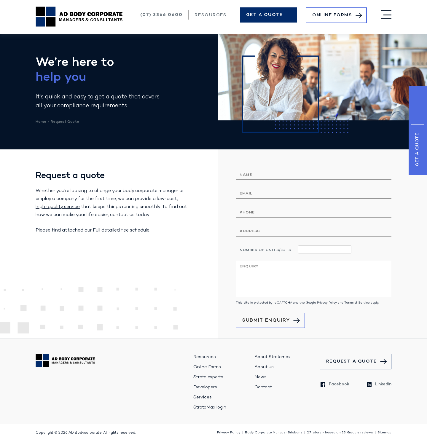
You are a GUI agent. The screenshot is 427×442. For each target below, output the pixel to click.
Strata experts (208, 377)
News (260, 377)
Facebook (335, 384)
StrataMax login (209, 407)
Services (202, 397)
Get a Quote (264, 15)
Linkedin (379, 384)
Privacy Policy (327, 303)
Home (41, 121)
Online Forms (332, 15)
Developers (205, 387)
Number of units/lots (265, 250)
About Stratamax (272, 357)
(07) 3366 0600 (161, 15)
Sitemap (384, 432)
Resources (211, 15)
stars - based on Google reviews (340, 432)
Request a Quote (351, 361)
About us (264, 367)
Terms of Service (357, 303)
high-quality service (58, 207)
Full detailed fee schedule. (121, 230)
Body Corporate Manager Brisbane (273, 432)
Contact (263, 387)
